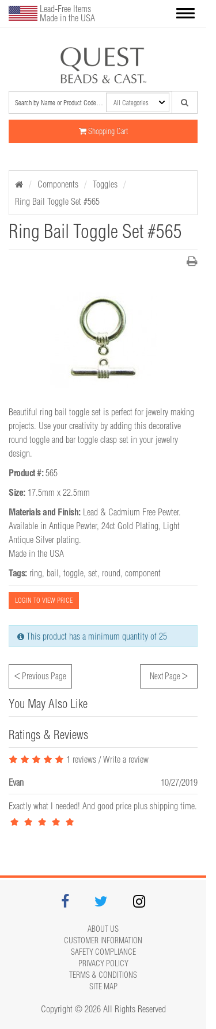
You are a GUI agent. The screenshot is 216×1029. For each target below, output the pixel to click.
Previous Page (40, 675)
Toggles (105, 184)
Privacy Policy (103, 963)
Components (57, 184)
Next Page (169, 675)
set (92, 573)
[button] (185, 14)
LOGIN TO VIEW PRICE (44, 600)
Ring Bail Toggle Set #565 (57, 201)
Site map (103, 986)
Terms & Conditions (103, 975)
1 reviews (52, 759)
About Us (103, 929)
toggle (73, 573)
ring (35, 573)
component (143, 573)
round (111, 573)
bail (53, 573)
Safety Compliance (103, 952)
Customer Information (103, 940)
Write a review (126, 759)
